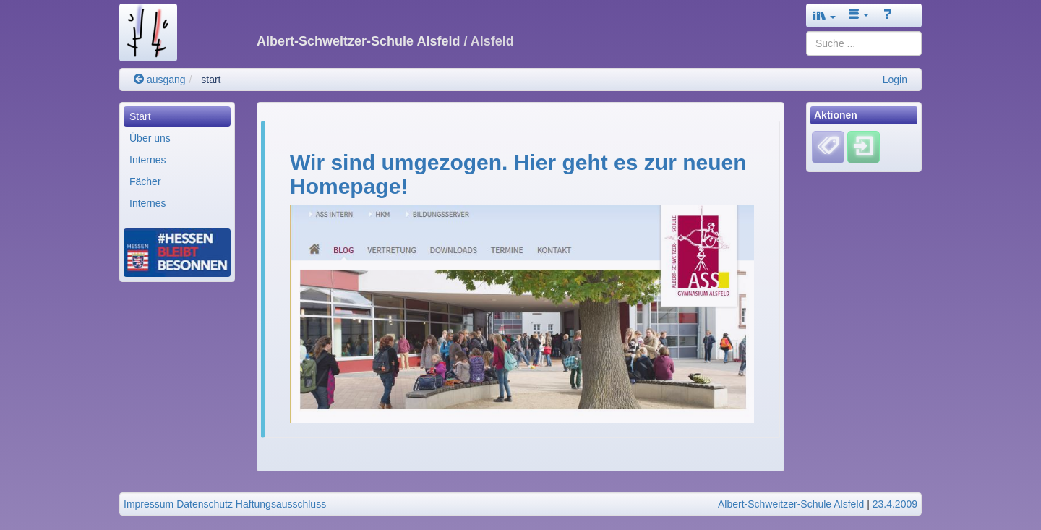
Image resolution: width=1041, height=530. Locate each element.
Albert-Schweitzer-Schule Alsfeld (791, 504)
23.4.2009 (895, 504)
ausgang (160, 79)
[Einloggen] (863, 147)
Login (895, 79)
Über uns (150, 138)
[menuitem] (177, 116)
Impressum (149, 504)
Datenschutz (204, 504)
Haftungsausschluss (281, 504)
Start (140, 116)
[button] (824, 15)
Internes (147, 160)
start (210, 79)
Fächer (145, 181)
